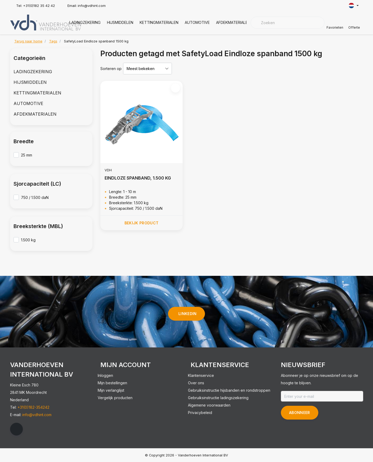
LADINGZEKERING (85, 22)
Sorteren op (111, 68)
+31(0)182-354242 (33, 407)
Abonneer (299, 412)
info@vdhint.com (37, 414)
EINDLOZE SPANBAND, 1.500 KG (138, 178)
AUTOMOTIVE (197, 22)
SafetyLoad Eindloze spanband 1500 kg (96, 41)
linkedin (187, 313)
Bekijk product (141, 223)
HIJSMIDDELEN (120, 22)
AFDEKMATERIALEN (233, 22)
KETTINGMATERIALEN (159, 22)
